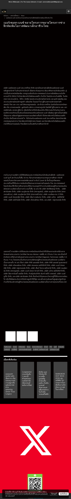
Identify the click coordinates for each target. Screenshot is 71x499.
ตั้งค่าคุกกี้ (54, 494)
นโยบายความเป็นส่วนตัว (41, 494)
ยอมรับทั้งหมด (64, 494)
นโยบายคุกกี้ (11, 496)
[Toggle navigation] (69, 11)
